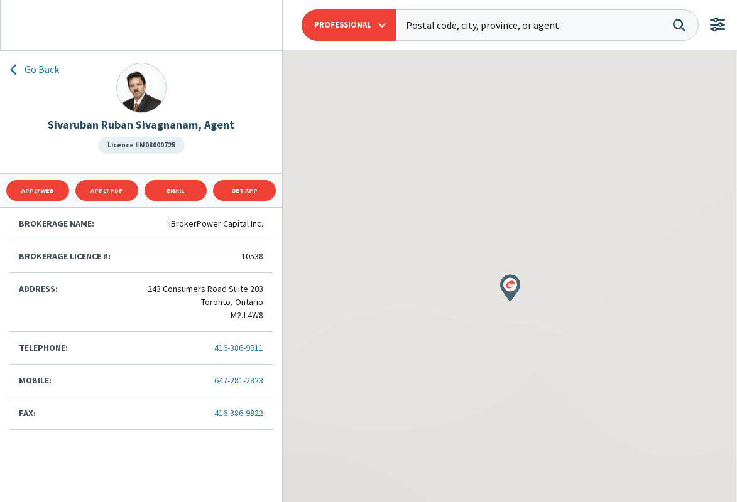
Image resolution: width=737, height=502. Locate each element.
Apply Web (37, 190)
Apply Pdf (106, 190)
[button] (349, 25)
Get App (244, 190)
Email (175, 190)
